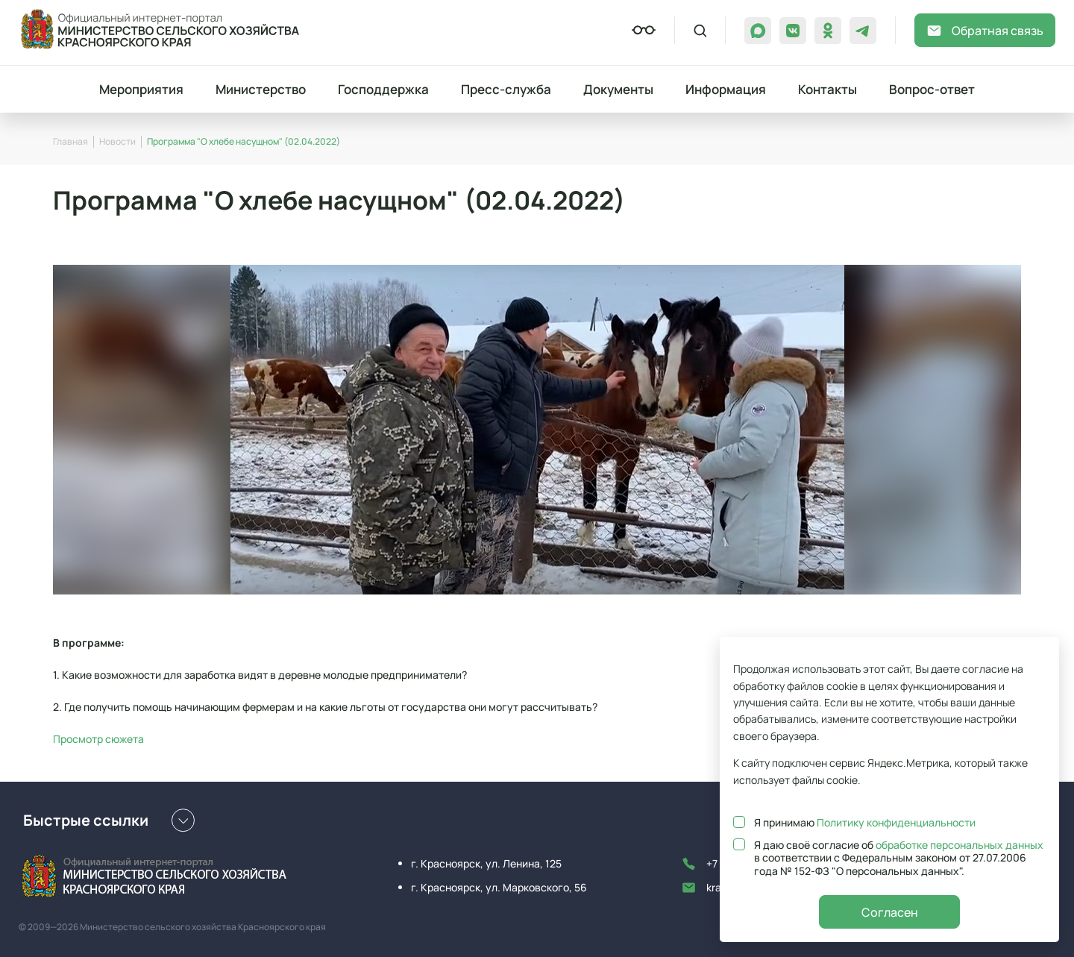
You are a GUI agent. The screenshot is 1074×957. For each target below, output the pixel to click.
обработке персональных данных (959, 845)
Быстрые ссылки (109, 820)
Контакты (827, 89)
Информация (725, 89)
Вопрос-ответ (932, 89)
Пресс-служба (506, 89)
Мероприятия (141, 89)
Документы (618, 89)
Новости (117, 141)
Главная (70, 141)
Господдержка (383, 89)
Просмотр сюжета (98, 739)
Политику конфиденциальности (896, 822)
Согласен (889, 912)
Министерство (261, 89)
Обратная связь (984, 30)
